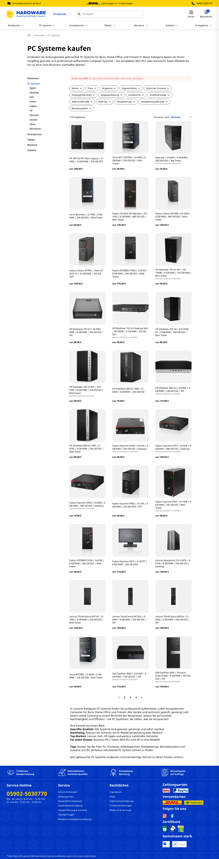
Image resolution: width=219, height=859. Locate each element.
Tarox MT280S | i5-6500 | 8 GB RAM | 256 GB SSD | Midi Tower (86, 676)
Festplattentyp (126, 101)
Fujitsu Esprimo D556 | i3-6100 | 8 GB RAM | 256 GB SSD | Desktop (130, 448)
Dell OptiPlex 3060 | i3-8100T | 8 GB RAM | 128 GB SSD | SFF (130, 676)
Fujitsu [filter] (33, 106)
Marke (77, 88)
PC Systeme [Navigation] (47, 25)
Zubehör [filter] (31, 150)
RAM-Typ (104, 101)
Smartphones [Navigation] (78, 25)
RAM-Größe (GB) (82, 101)
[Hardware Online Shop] (26, 14)
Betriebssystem (81, 108)
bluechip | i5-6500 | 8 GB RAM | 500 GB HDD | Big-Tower (173, 160)
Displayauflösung (111, 94)
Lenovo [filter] (33, 119)
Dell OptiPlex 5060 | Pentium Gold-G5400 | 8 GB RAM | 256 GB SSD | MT (173, 677)
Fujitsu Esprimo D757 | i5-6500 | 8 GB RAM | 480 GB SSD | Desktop (173, 448)
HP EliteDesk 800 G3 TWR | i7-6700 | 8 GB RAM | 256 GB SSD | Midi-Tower (86, 448)
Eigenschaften (131, 88)
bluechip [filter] (34, 92)
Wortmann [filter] (35, 128)
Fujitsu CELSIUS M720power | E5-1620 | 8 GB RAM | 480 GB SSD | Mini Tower (129, 216)
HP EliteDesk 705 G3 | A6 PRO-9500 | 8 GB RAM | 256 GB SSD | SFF (86, 332)
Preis (92, 88)
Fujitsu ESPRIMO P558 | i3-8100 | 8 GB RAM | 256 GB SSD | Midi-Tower (86, 563)
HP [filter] (31, 110)
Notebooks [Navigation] (15, 25)
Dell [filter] (32, 97)
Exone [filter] (33, 101)
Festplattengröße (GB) (154, 101)
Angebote (109, 88)
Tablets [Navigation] (109, 25)
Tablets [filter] (31, 139)
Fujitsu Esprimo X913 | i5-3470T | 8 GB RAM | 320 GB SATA (129, 563)
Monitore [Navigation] (140, 25)
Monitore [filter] (32, 144)
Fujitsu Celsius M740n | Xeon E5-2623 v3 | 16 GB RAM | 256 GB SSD (86, 273)
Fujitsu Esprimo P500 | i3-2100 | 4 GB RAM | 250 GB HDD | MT (130, 505)
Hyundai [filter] (34, 115)
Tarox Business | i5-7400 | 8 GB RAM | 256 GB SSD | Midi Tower (86, 216)
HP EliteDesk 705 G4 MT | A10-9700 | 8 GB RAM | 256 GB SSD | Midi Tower (87, 391)
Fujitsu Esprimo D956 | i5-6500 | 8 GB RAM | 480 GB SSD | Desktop (87, 505)
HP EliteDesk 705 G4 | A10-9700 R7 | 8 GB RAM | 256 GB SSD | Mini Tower (172, 332)
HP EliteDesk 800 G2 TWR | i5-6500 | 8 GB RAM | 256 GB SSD (128, 390)
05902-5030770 (204, 3)
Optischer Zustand (157, 88)
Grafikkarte (136, 94)
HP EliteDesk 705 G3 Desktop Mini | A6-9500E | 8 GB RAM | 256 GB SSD (130, 332)
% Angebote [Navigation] (203, 25)
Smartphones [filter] (34, 134)
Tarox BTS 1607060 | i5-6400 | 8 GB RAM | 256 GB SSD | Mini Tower (129, 160)
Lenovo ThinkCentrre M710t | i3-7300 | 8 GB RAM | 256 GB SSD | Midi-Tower (86, 619)
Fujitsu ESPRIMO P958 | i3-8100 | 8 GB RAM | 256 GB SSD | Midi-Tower (129, 273)
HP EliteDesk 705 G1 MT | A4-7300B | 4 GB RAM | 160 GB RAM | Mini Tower (173, 274)
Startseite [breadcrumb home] (39, 35)
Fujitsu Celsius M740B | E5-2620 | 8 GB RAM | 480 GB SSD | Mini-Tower (173, 216)
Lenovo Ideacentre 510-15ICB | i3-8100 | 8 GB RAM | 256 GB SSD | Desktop (173, 563)
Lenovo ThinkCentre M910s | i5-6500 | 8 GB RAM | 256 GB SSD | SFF (172, 619)
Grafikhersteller (160, 94)
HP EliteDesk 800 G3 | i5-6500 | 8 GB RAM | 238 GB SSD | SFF (173, 390)
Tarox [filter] (32, 124)
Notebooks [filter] (33, 78)
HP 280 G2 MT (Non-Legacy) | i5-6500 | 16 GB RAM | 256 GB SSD (86, 160)
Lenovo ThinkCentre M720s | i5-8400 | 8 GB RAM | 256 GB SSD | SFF (129, 619)
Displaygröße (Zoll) (83, 94)
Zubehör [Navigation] (172, 25)
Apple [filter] (33, 88)
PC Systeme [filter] (33, 83)
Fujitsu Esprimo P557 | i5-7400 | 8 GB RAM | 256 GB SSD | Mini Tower (173, 506)
